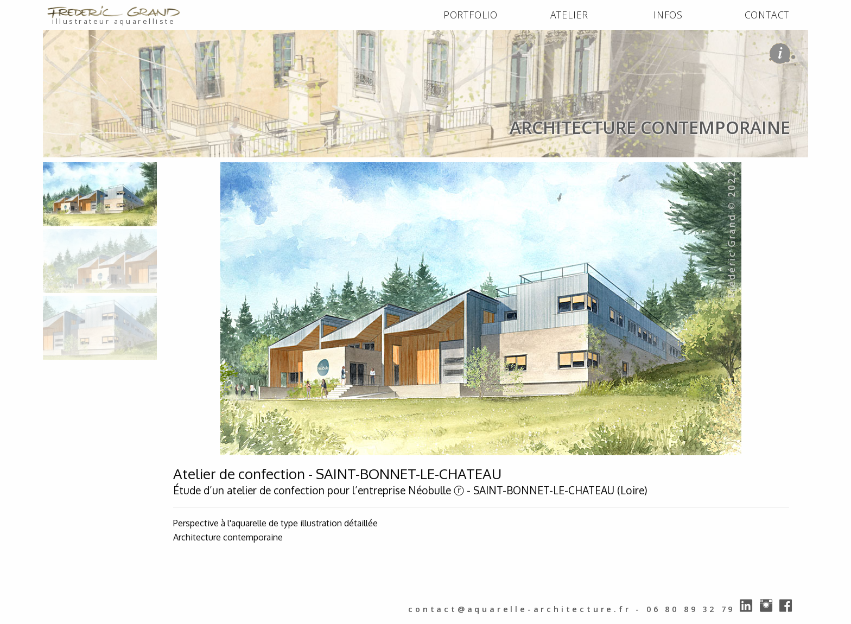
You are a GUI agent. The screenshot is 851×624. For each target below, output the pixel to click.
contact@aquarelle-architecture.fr (519, 609)
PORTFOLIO (470, 14)
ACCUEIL (63, 169)
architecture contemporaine (190, 169)
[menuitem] (470, 15)
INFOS (668, 14)
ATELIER (569, 14)
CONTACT (767, 14)
